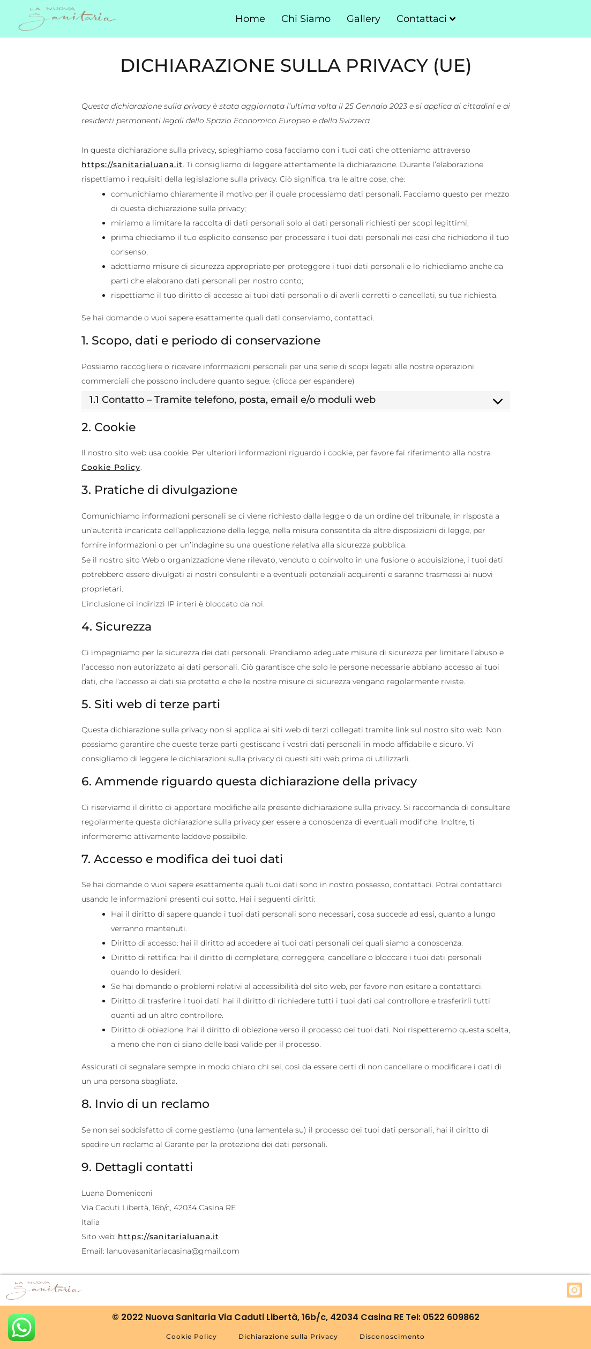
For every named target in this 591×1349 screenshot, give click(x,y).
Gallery (363, 19)
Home (250, 19)
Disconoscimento (392, 1336)
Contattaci (426, 19)
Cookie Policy (110, 467)
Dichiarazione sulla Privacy (288, 1336)
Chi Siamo (306, 19)
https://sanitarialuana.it (132, 164)
